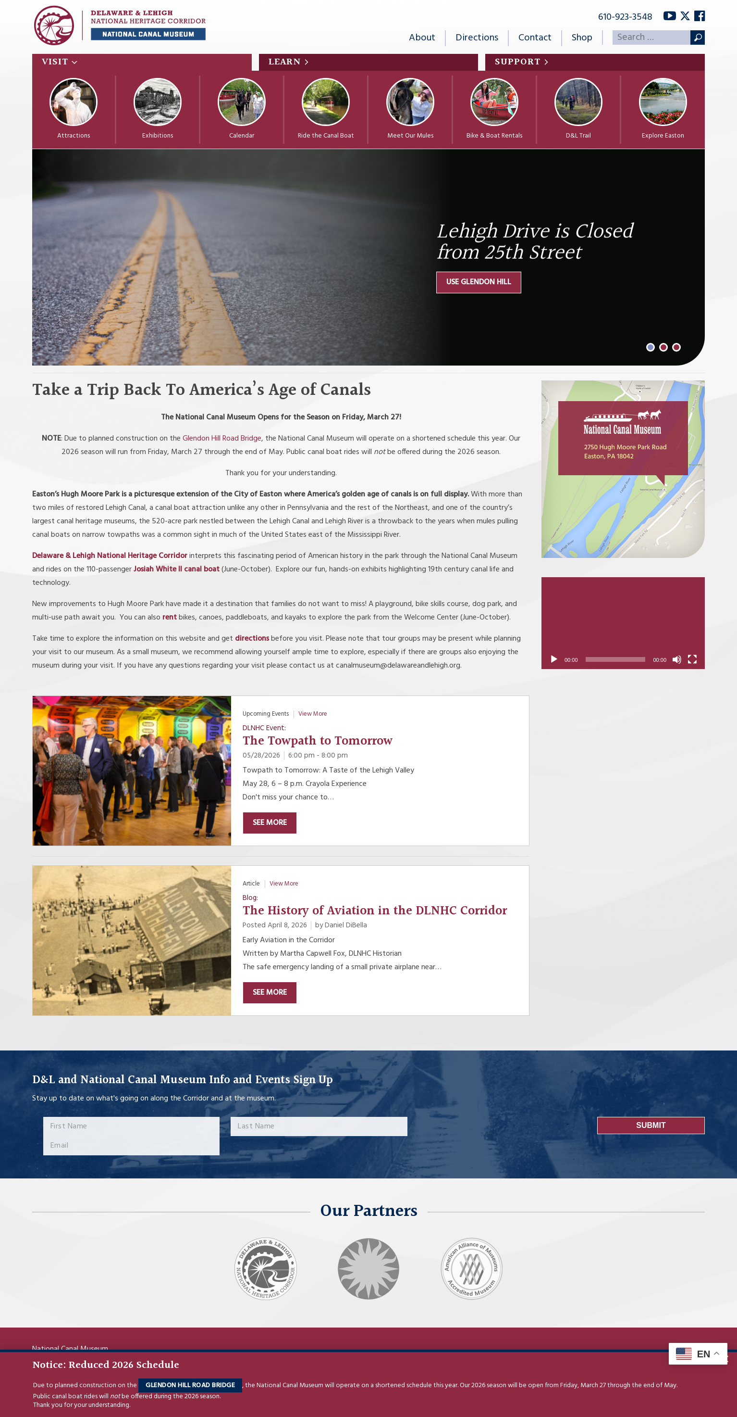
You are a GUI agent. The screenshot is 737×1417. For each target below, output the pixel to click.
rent (169, 617)
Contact (535, 38)
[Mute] (677, 659)
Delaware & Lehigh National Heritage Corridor (109, 556)
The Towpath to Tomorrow (318, 741)
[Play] (554, 659)
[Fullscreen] (692, 659)
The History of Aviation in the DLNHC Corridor (375, 911)
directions (252, 639)
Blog (250, 898)
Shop (582, 38)
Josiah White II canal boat (177, 569)
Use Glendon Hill (478, 282)
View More (312, 714)
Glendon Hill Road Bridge (190, 1385)
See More (270, 823)
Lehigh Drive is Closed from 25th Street (534, 243)
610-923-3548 (625, 17)
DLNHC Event (263, 728)
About (422, 38)
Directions (476, 38)
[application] (623, 623)
